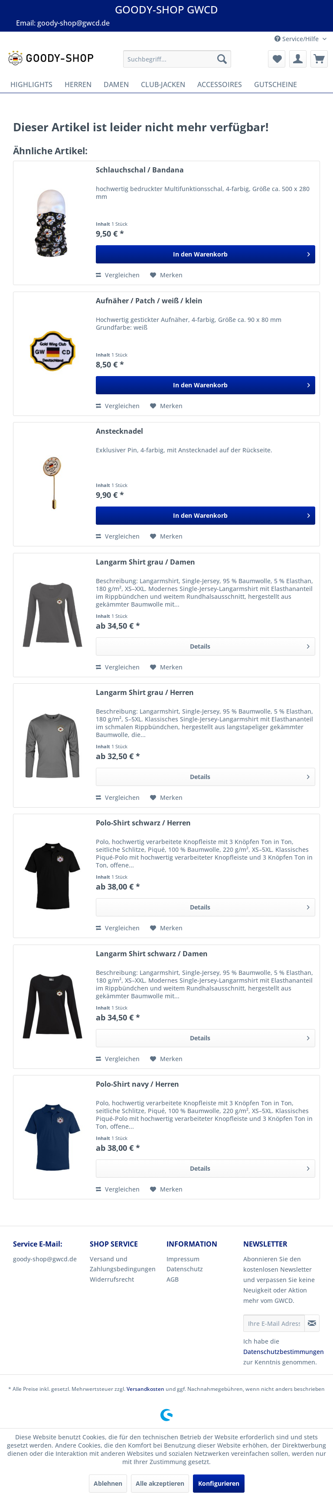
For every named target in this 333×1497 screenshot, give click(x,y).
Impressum (182, 1259)
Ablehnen (108, 1483)
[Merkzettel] (276, 59)
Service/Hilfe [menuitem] (297, 39)
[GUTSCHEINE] (275, 84)
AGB (172, 1279)
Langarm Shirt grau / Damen (145, 562)
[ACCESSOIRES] (219, 84)
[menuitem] (177, 59)
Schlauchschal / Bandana (140, 170)
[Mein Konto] (298, 59)
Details (250, 645)
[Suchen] (222, 59)
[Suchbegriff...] (177, 59)
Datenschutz (184, 1269)
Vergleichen (118, 275)
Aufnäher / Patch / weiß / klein (149, 300)
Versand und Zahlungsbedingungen (123, 1264)
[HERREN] (78, 84)
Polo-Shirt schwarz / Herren (143, 823)
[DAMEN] (116, 84)
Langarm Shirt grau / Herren (145, 692)
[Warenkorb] (319, 59)
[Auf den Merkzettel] (166, 275)
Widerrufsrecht (112, 1279)
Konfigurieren (218, 1483)
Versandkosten (145, 1389)
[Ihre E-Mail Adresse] (274, 1323)
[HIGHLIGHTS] (31, 84)
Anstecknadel (119, 431)
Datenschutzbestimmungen (283, 1352)
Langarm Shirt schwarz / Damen (152, 953)
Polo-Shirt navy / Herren (137, 1084)
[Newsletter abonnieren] (312, 1323)
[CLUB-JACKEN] (163, 84)
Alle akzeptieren (160, 1483)
